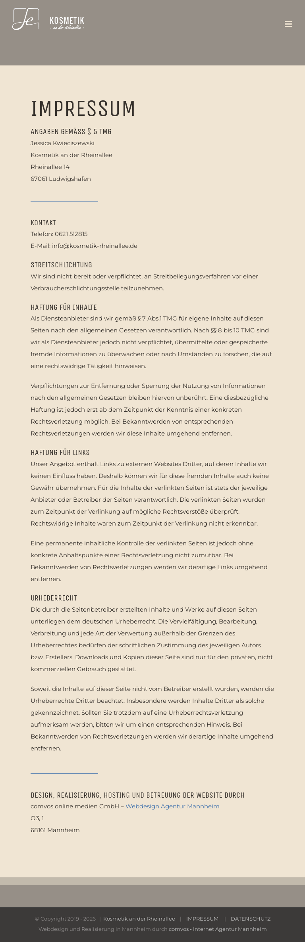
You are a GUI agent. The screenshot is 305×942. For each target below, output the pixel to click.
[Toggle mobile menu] (289, 24)
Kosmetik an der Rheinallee (139, 918)
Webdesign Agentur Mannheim (172, 806)
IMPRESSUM (202, 918)
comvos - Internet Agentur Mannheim (218, 929)
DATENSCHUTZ (250, 918)
